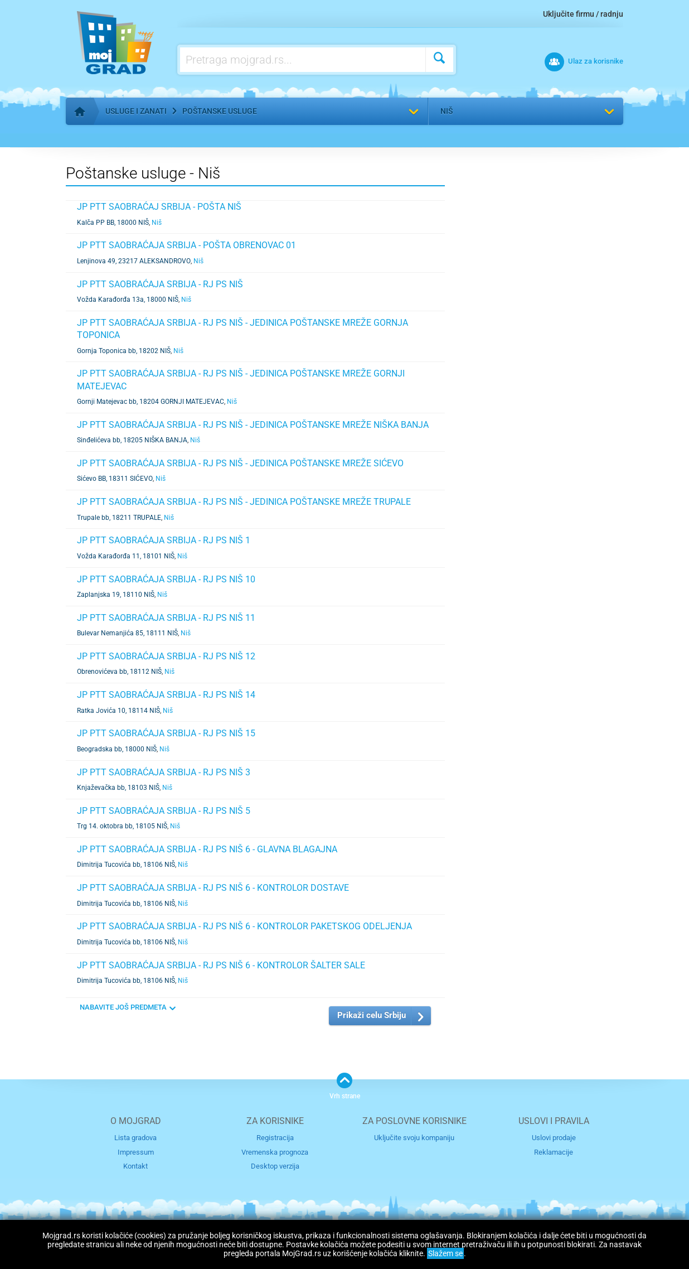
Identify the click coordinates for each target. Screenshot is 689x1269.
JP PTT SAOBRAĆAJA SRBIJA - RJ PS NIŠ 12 (166, 656)
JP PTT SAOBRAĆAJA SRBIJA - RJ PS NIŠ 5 (163, 810)
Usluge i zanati (136, 111)
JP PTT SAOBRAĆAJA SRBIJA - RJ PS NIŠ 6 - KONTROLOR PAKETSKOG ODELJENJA (244, 926)
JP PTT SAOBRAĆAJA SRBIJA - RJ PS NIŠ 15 (166, 733)
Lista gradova (135, 1137)
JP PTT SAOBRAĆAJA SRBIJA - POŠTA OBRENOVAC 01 (186, 245)
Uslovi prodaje (554, 1137)
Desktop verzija (275, 1166)
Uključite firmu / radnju (583, 13)
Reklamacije (553, 1152)
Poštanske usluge (219, 111)
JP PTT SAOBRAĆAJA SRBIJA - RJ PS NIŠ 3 (163, 772)
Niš (446, 111)
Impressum (136, 1152)
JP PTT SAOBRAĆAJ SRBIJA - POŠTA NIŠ (159, 206)
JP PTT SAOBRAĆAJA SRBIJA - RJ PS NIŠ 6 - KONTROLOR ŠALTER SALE (221, 965)
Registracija (275, 1137)
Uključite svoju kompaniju (414, 1137)
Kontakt (135, 1166)
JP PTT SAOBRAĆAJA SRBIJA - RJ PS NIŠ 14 (166, 694)
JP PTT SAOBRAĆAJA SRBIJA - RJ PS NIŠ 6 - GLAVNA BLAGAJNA (207, 849)
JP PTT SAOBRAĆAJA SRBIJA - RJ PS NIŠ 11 (166, 617)
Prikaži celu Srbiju (371, 1015)
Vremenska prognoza (274, 1152)
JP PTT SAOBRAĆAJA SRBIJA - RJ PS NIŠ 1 (163, 540)
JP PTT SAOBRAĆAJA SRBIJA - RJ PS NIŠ (160, 284)
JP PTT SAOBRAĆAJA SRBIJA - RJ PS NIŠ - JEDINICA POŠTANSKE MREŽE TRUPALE (244, 501)
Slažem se (445, 1253)
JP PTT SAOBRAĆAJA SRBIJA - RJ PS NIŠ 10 (166, 579)
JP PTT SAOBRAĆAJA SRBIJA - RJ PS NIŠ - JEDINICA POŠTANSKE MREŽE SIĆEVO (240, 463)
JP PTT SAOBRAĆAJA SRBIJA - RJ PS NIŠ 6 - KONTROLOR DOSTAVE (213, 887)
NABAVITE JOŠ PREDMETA (123, 1007)
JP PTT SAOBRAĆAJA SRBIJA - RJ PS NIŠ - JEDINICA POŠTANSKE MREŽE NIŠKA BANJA (253, 424)
